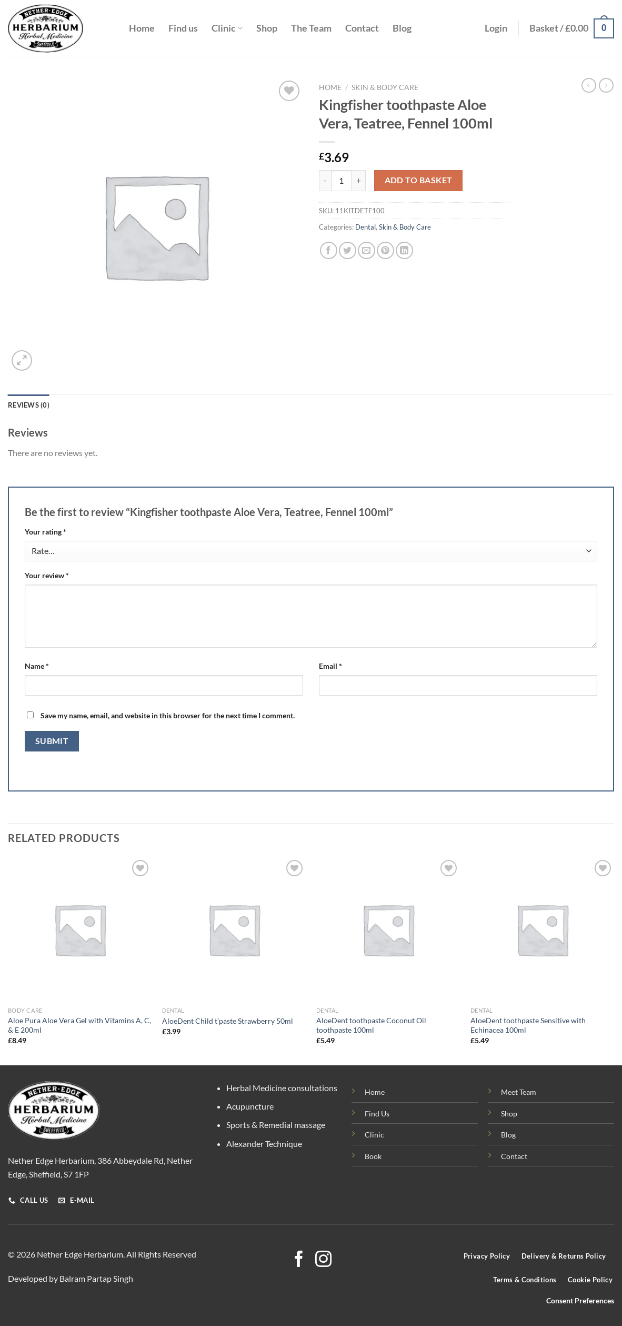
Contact (362, 28)
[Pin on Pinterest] (385, 250)
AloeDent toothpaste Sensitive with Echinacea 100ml (528, 1025)
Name (37, 665)
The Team (311, 28)
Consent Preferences (580, 1301)
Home (142, 28)
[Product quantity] (341, 180)
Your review (47, 575)
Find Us (377, 1113)
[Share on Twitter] (347, 250)
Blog (402, 28)
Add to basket (419, 180)
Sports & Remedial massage (275, 1125)
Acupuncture (250, 1106)
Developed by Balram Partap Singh (70, 1278)
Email (330, 665)
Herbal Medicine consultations (281, 1088)
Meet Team (518, 1091)
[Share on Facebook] (328, 250)
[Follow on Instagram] (323, 1260)
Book (373, 1156)
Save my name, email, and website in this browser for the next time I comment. (168, 715)
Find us (183, 28)
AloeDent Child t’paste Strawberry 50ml (227, 1020)
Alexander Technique (264, 1144)
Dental (365, 227)
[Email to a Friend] (366, 250)
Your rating (45, 531)
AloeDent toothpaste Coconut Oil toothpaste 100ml (371, 1025)
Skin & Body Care (385, 87)
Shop (266, 28)
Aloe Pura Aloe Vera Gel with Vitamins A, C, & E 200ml (79, 1025)
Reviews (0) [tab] (28, 405)
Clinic (227, 28)
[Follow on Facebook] (298, 1260)
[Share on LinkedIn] (404, 250)
